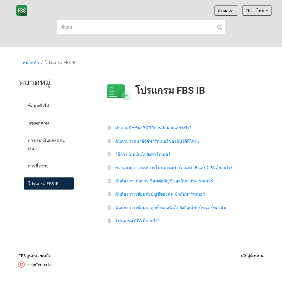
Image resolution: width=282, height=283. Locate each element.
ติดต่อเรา (226, 10)
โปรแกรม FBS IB (43, 183)
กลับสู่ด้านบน (252, 255)
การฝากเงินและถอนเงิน (46, 144)
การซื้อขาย (38, 165)
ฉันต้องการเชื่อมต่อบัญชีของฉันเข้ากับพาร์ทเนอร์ (160, 193)
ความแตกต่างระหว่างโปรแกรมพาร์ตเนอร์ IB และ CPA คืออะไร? (173, 167)
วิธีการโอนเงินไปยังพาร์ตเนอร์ (143, 154)
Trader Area (38, 122)
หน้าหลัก (31, 62)
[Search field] (141, 27)
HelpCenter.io (35, 264)
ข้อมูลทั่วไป (38, 105)
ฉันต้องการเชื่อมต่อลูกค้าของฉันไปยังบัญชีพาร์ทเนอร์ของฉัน (170, 207)
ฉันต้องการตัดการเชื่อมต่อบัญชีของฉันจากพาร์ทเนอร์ (164, 180)
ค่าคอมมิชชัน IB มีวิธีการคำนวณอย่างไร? (153, 127)
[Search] (220, 27)
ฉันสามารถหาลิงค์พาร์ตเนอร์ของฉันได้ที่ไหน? (157, 140)
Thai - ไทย (255, 10)
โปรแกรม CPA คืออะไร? (137, 220)
